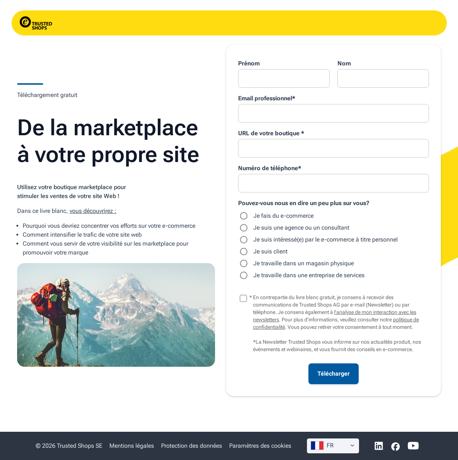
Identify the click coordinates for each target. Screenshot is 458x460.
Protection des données (191, 445)
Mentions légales (131, 445)
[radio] (333, 216)
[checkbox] (333, 245)
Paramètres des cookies (260, 445)
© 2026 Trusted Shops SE (69, 445)
